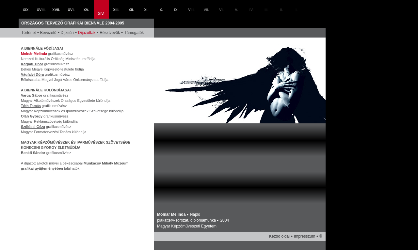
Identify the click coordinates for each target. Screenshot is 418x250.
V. (236, 10)
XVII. (56, 10)
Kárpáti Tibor (32, 64)
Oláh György (31, 116)
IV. (251, 10)
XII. (131, 10)
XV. (86, 10)
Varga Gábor (31, 95)
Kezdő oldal (279, 236)
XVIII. (41, 10)
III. (266, 10)
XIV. (101, 14)
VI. (221, 10)
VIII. (191, 10)
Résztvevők (110, 32)
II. (281, 10)
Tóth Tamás (31, 106)
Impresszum (304, 236)
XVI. (71, 10)
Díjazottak (86, 32)
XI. (146, 10)
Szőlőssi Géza (33, 127)
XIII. (116, 10)
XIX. (26, 10)
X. (161, 10)
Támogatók (134, 32)
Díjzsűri (67, 32)
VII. (206, 10)
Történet (28, 32)
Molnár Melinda (34, 53)
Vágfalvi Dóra (32, 74)
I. (296, 10)
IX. (176, 10)
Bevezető (48, 32)
